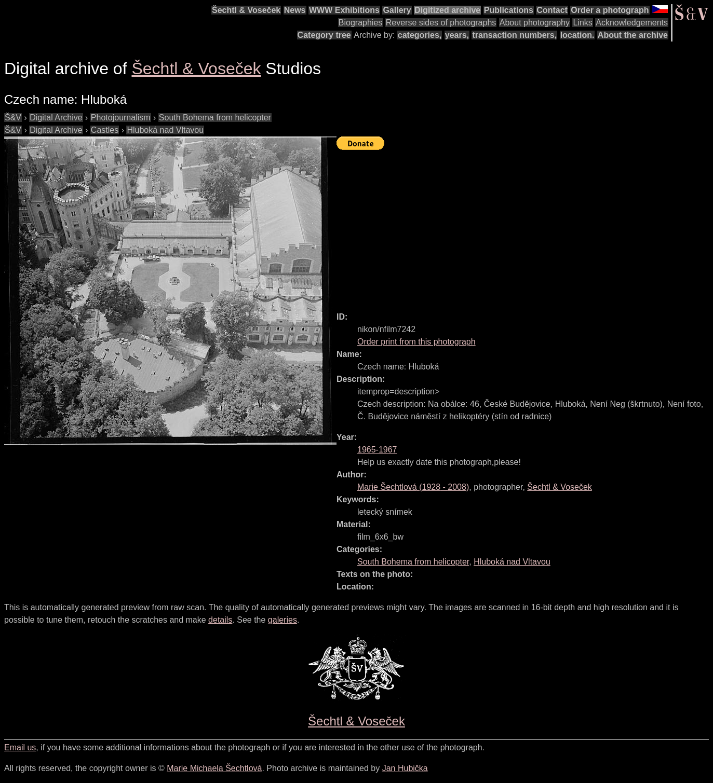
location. (577, 35)
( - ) (413, 487)
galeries (282, 619)
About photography (535, 22)
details (220, 619)
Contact (552, 10)
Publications (508, 10)
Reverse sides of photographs (441, 22)
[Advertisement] (525, 226)
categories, (419, 35)
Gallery (397, 10)
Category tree (324, 35)
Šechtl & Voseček (246, 10)
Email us (20, 747)
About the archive (633, 35)
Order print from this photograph (416, 341)
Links (582, 22)
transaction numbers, (514, 35)
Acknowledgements (632, 22)
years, (457, 35)
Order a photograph (610, 10)
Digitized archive (447, 10)
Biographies (361, 22)
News (295, 10)
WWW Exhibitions (344, 10)
